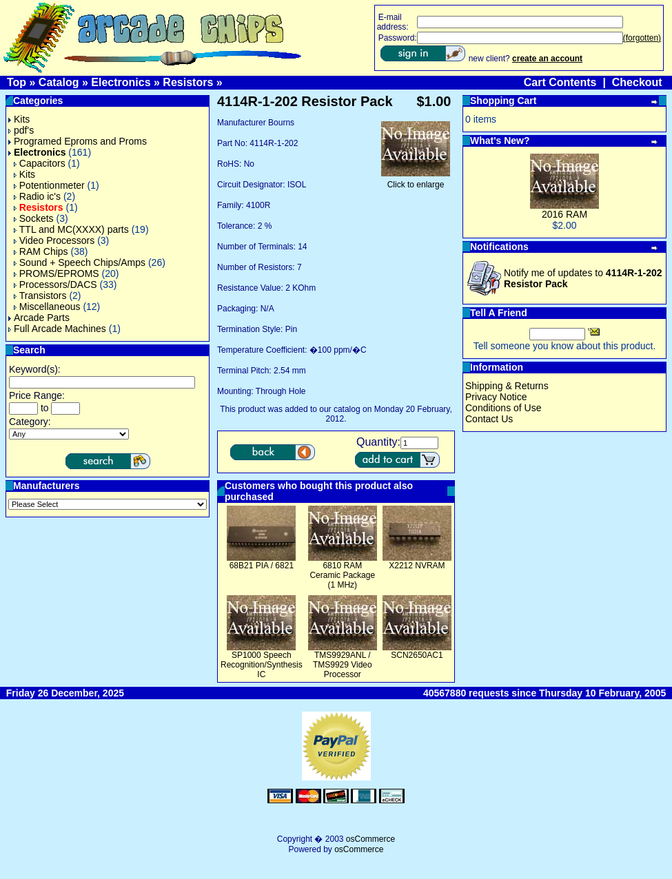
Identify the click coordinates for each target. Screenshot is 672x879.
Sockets (34, 218)
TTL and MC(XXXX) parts (71, 229)
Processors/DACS (55, 284)
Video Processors (54, 240)
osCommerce (370, 839)
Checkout (637, 82)
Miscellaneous (47, 306)
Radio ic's (37, 196)
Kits (19, 119)
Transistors (40, 295)
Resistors (188, 82)
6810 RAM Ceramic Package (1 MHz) (342, 575)
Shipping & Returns (507, 385)
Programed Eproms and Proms (77, 141)
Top (16, 82)
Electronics (120, 82)
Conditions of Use (503, 407)
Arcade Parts (39, 317)
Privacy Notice (496, 396)
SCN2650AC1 (416, 655)
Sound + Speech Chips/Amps (79, 262)
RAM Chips (41, 251)
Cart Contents (560, 82)
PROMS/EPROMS (56, 273)
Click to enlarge (415, 180)
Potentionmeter (49, 185)
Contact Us (489, 418)
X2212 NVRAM (417, 565)
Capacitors (39, 163)
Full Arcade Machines (57, 328)
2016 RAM (564, 214)
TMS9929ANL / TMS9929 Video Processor (342, 664)
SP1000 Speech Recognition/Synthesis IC (262, 664)
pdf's (21, 130)
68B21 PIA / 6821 (262, 565)
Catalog (59, 82)
